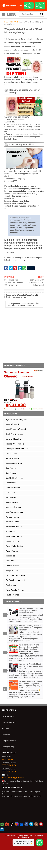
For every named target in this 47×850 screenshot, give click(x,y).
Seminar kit (10, 556)
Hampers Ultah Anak (14, 463)
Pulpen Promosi (12, 551)
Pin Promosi (10, 531)
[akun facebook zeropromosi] (26, 824)
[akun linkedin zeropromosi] (2, 829)
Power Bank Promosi (14, 536)
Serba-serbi (10, 561)
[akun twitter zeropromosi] (31, 824)
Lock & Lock (10, 493)
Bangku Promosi (12, 424)
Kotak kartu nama (13, 488)
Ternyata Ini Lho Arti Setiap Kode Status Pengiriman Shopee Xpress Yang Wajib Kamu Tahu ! (30, 684)
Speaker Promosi (12, 566)
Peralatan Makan (12, 522)
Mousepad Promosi (13, 507)
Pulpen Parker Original (14, 546)
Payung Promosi (12, 517)
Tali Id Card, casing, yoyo (15, 575)
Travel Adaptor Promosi (15, 590)
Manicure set (11, 497)
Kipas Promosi (11, 483)
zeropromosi (7, 759)
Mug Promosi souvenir (14, 512)
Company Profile (9, 722)
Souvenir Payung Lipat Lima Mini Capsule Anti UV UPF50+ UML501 (31, 610)
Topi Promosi (11, 585)
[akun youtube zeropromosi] (41, 824)
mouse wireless (12, 502)
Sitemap (5, 728)
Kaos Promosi (11, 473)
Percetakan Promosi (14, 527)
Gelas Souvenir (11, 454)
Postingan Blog (8, 747)
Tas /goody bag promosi (15, 580)
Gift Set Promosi (12, 458)
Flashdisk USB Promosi (15, 444)
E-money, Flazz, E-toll (14, 439)
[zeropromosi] (13, 5)
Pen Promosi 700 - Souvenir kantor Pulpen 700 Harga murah (13, 282)
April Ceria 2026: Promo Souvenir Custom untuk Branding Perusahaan (29, 647)
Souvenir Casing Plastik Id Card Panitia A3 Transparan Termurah (30, 628)
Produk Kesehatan (13, 541)
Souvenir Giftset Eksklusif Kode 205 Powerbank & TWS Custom (31, 666)
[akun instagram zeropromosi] (36, 824)
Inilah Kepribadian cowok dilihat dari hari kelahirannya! (35, 282)
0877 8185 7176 (9, 771)
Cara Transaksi (8, 716)
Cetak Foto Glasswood (14, 434)
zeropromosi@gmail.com (13, 777)
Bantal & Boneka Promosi (16, 429)
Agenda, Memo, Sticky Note (16, 419)
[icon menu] (3, 14)
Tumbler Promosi (12, 595)
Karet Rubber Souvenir (14, 478)
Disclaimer (6, 734)
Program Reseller (9, 741)
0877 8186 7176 (9, 765)
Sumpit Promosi (12, 570)
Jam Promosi (11, 468)
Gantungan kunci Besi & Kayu (17, 449)
